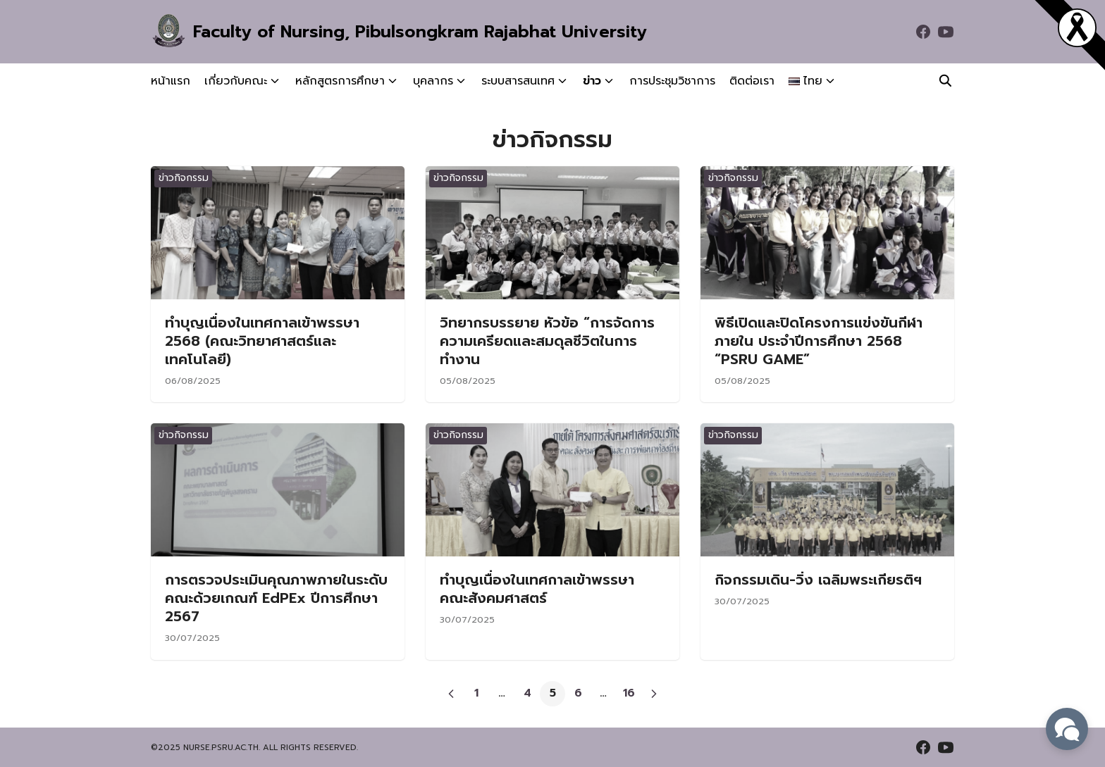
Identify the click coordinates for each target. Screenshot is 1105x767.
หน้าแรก (170, 81)
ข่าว (592, 81)
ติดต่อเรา (751, 81)
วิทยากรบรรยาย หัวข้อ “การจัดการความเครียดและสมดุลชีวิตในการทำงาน (547, 341)
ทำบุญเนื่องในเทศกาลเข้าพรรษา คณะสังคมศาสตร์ (537, 589)
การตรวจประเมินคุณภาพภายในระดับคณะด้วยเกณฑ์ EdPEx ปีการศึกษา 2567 (276, 598)
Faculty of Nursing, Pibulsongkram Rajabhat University (420, 31)
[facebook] (923, 31)
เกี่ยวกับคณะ (235, 81)
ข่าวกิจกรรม (184, 177)
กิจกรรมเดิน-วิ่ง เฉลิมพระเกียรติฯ (818, 579)
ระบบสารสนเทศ (518, 81)
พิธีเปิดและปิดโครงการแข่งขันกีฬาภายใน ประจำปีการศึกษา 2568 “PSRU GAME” (818, 341)
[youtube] (945, 31)
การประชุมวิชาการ (672, 81)
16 (629, 693)
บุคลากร (433, 81)
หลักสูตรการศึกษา (340, 81)
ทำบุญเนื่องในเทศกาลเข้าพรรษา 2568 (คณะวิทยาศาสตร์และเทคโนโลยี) (262, 341)
